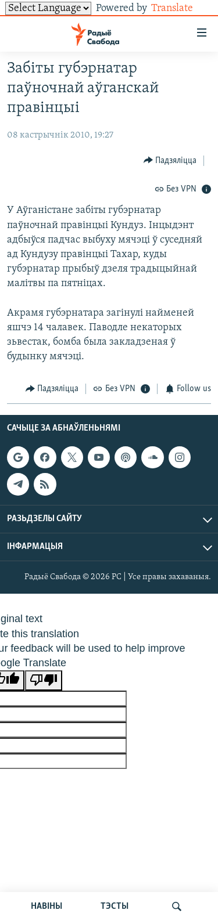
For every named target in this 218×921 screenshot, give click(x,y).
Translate (181, 8)
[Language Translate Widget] (48, 8)
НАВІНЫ (46, 906)
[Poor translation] (43, 680)
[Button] (170, 160)
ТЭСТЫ (114, 906)
